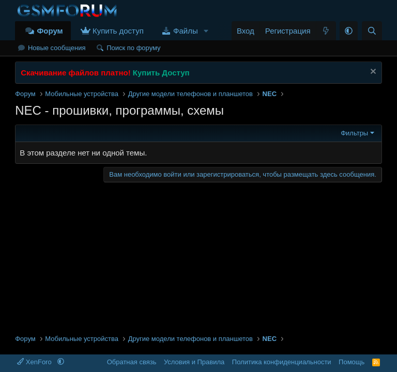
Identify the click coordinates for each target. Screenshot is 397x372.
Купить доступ (118, 30)
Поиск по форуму (133, 48)
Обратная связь (132, 362)
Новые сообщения (57, 48)
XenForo (35, 362)
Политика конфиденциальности (281, 362)
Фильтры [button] (354, 133)
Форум (50, 30)
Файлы (185, 30)
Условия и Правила (194, 362)
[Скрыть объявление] (372, 72)
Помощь (351, 362)
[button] (206, 30)
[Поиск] (372, 30)
